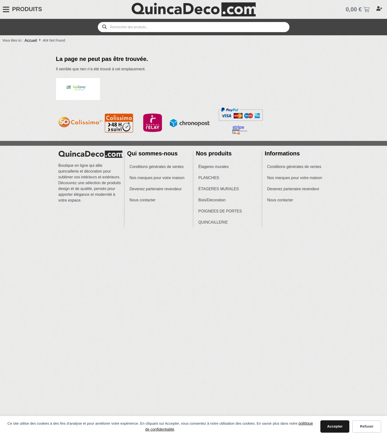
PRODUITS (27, 9)
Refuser (366, 426)
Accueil (30, 40)
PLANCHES (208, 178)
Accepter (335, 426)
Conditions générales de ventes (157, 167)
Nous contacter (143, 200)
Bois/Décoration (212, 200)
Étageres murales (213, 167)
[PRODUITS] (6, 9)
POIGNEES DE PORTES (220, 211)
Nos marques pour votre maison (157, 178)
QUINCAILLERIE (213, 222)
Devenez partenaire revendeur (156, 189)
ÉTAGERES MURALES (218, 189)
